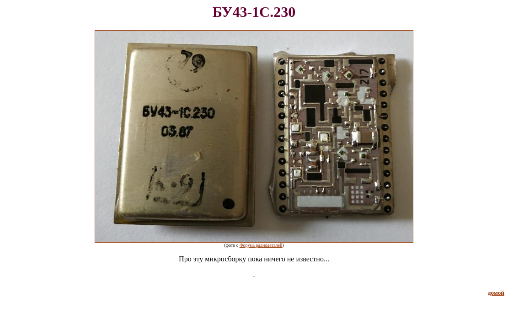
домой (496, 292)
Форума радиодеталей (261, 245)
